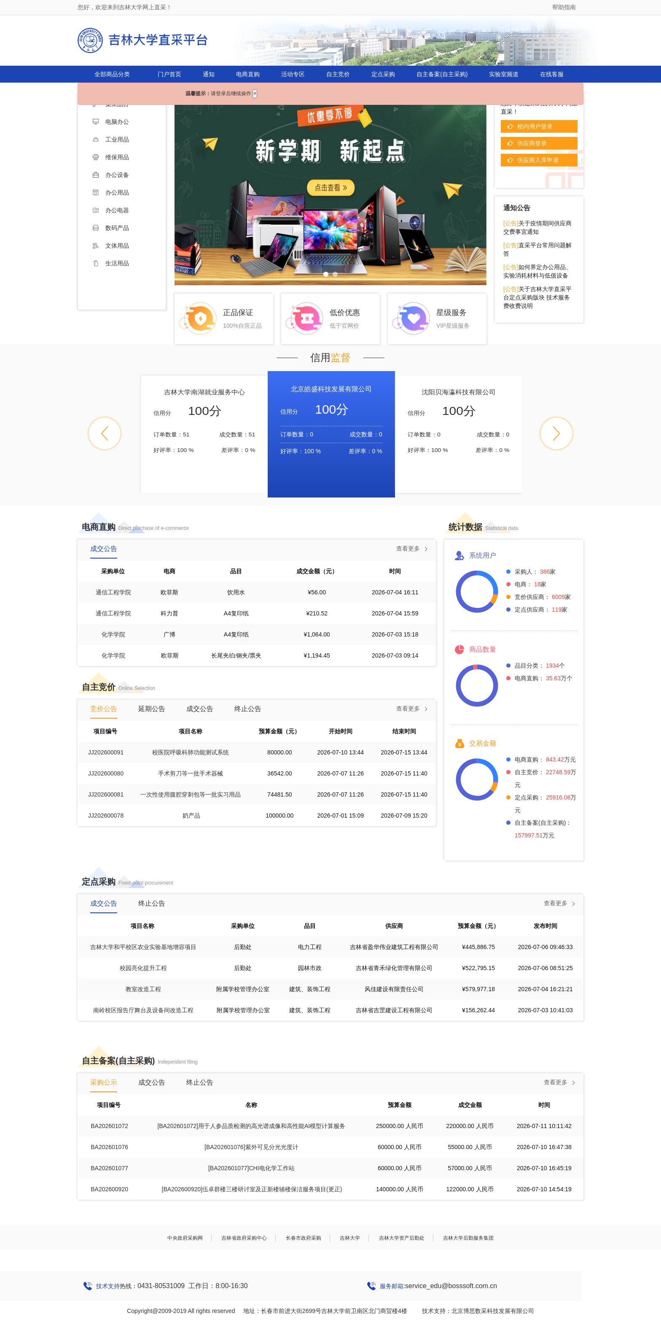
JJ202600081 (106, 794)
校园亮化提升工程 (143, 968)
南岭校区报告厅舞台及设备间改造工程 (143, 1010)
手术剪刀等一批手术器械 (190, 773)
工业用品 (111, 139)
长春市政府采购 (303, 1238)
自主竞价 (338, 74)
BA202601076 (109, 1147)
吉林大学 (350, 1238)
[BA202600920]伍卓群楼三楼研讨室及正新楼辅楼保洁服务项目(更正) (252, 1189)
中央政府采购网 (185, 1238)
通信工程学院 (113, 592)
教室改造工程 (143, 989)
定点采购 (383, 74)
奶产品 (191, 815)
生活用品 (111, 263)
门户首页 (169, 74)
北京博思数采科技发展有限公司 (492, 1311)
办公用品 (111, 192)
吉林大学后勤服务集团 (468, 1238)
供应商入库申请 (538, 160)
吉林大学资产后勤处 (402, 1238)
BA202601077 (109, 1168)
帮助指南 (564, 7)
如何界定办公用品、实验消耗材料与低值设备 (537, 271)
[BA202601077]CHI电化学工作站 (251, 1168)
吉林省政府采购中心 (244, 1238)
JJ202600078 (106, 815)
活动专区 (293, 74)
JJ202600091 (106, 752)
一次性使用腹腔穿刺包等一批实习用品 (190, 794)
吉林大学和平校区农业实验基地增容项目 (143, 947)
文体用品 (111, 245)
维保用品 (111, 157)
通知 (209, 74)
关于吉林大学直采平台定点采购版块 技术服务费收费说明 (537, 297)
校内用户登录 (535, 126)
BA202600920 (109, 1189)
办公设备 (111, 174)
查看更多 (408, 548)
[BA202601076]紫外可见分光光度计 (251, 1147)
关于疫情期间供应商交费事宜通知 (537, 227)
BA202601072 (109, 1126)
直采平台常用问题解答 (537, 249)
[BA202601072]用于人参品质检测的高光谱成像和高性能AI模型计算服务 (251, 1126)
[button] (105, 433)
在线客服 (552, 74)
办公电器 (111, 210)
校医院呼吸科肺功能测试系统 (190, 752)
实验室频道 (504, 74)
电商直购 (248, 74)
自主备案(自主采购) (442, 74)
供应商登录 (532, 143)
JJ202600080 (106, 773)
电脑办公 (111, 121)
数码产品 (111, 228)
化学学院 (113, 634)
